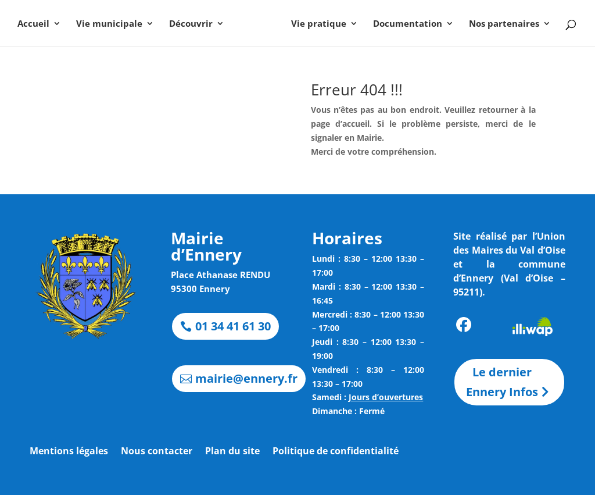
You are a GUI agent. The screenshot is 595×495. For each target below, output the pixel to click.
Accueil (38, 24)
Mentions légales (69, 452)
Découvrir (195, 24)
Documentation (403, 24)
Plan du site (232, 452)
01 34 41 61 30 (233, 326)
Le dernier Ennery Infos (502, 382)
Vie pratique (314, 24)
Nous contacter (156, 452)
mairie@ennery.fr (246, 378)
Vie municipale (114, 24)
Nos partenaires (499, 24)
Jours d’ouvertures (386, 397)
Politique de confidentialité (336, 452)
